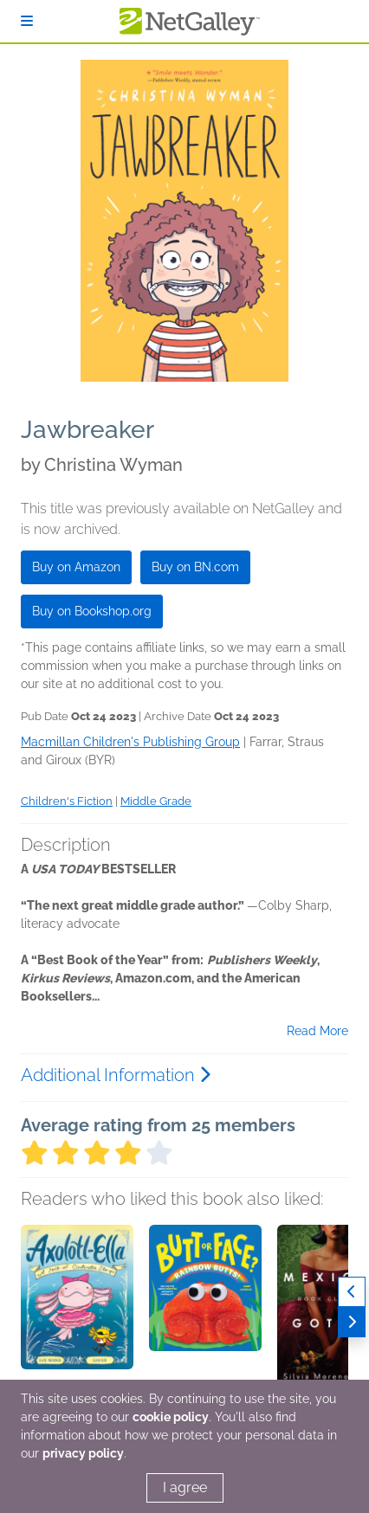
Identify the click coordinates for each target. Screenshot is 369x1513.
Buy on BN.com (195, 567)
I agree (185, 1487)
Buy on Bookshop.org (92, 611)
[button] (77, 1316)
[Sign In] (26, 21)
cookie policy (171, 1417)
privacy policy (83, 1453)
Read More (317, 1031)
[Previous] (352, 1292)
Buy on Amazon (76, 567)
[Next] (352, 1322)
